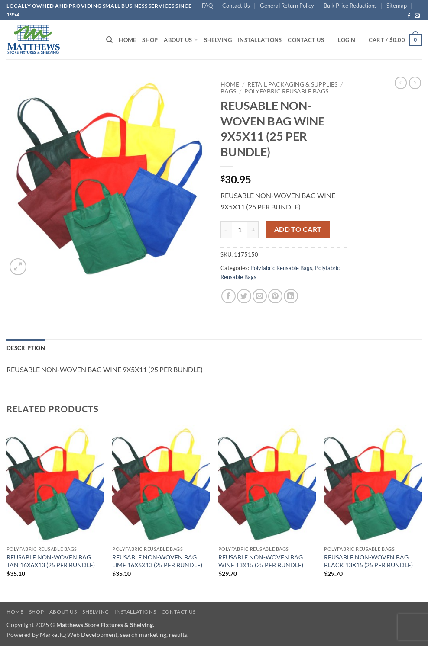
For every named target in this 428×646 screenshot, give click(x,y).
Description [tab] (25, 347)
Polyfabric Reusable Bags (286, 91)
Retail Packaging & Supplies (292, 84)
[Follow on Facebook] (409, 16)
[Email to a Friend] (260, 296)
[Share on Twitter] (244, 296)
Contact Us (236, 5)
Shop (150, 39)
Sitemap (396, 5)
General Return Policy (287, 5)
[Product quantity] (239, 229)
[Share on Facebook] (228, 296)
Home (127, 39)
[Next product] (401, 83)
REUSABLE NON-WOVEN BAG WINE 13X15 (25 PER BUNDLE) (260, 561)
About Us (181, 39)
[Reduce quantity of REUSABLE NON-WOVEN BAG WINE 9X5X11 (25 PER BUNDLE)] (225, 229)
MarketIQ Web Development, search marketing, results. (114, 634)
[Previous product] (415, 83)
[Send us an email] (417, 16)
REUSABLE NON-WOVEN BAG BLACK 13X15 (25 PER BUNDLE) (368, 561)
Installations (260, 39)
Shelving (218, 39)
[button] (346, 39)
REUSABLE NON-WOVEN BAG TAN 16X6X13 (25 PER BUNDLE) (50, 561)
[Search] (109, 40)
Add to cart (298, 229)
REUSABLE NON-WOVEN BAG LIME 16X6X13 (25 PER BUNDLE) (157, 561)
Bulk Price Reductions (350, 5)
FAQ (207, 5)
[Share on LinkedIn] (291, 296)
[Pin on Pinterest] (275, 296)
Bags (228, 91)
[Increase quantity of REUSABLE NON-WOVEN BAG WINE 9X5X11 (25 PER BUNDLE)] (253, 229)
